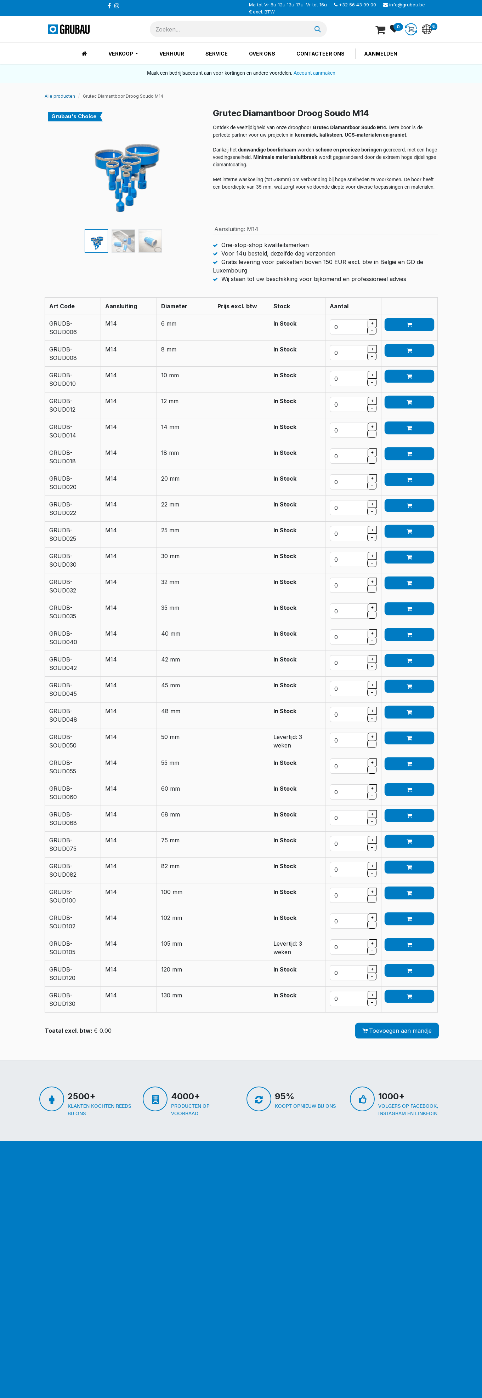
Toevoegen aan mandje (397, 1030)
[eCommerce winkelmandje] (381, 29)
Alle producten (60, 96)
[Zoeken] (317, 29)
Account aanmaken (314, 73)
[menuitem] (84, 53)
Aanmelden (380, 54)
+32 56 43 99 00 (357, 4)
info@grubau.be (407, 4)
